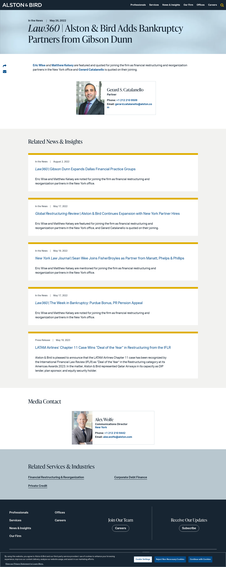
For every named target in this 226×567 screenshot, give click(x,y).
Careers (212, 5)
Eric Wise (39, 65)
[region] (113, 559)
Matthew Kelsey (63, 65)
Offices (201, 5)
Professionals (138, 5)
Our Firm (188, 5)
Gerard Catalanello (91, 69)
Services (154, 5)
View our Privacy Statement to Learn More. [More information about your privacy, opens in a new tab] (24, 564)
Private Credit (37, 485)
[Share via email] (4, 71)
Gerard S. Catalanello (125, 90)
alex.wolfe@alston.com (117, 437)
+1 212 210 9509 (126, 100)
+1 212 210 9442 (114, 433)
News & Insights (171, 5)
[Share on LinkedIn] (4, 66)
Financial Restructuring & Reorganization (56, 477)
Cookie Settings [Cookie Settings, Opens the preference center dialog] (143, 559)
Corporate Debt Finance (130, 477)
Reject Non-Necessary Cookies (170, 559)
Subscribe (189, 528)
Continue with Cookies (200, 559)
